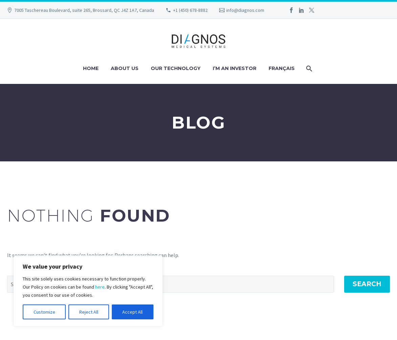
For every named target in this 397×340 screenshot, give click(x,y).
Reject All (88, 312)
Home (91, 68)
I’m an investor (234, 68)
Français (282, 68)
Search (367, 284)
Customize (44, 312)
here (100, 287)
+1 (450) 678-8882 (190, 10)
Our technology (176, 68)
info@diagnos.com (245, 10)
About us (125, 68)
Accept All (132, 312)
